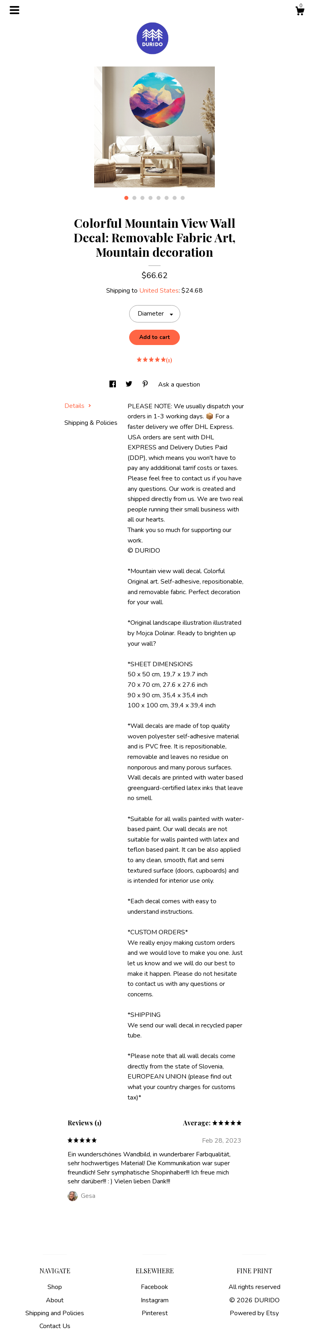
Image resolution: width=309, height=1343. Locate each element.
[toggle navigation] (14, 10)
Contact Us (54, 1326)
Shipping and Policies (54, 1313)
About (55, 1300)
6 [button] (167, 198)
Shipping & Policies (90, 422)
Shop (54, 1287)
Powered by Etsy (254, 1313)
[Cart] (299, 12)
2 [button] (134, 198)
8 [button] (183, 198)
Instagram (155, 1300)
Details (77, 405)
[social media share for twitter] (130, 384)
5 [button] (159, 198)
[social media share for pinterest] (146, 384)
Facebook (154, 1287)
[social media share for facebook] (113, 384)
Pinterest (155, 1313)
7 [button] (175, 198)
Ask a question (179, 384)
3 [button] (142, 198)
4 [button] (150, 198)
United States (159, 290)
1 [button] (126, 198)
